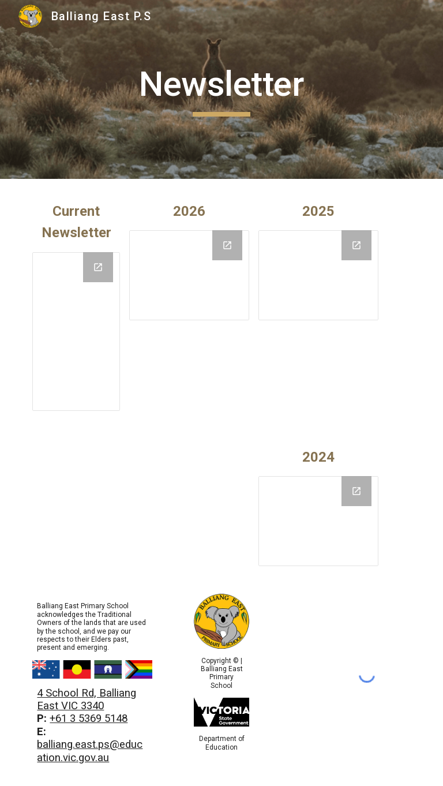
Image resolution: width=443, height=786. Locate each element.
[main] (221, 89)
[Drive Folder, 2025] (189, 275)
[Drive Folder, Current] (75, 331)
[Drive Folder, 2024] (318, 521)
